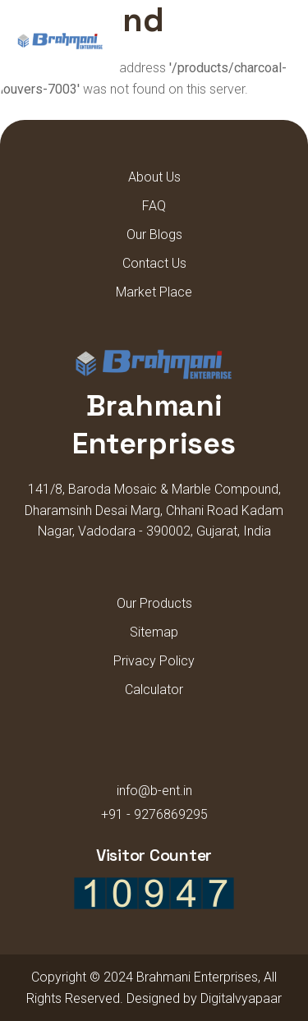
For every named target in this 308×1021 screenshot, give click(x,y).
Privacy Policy (154, 661)
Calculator (154, 689)
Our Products (154, 603)
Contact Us (154, 263)
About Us (154, 177)
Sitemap (154, 632)
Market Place (154, 292)
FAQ (154, 206)
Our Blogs (154, 234)
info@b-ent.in (154, 790)
